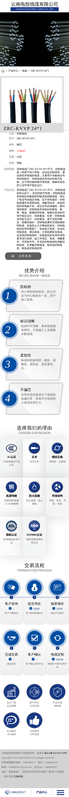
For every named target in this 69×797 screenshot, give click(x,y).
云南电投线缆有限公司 (34, 4)
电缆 (24, 70)
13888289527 (15, 792)
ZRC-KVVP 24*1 (40, 70)
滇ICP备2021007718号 (55, 753)
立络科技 (18, 776)
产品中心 (13, 70)
